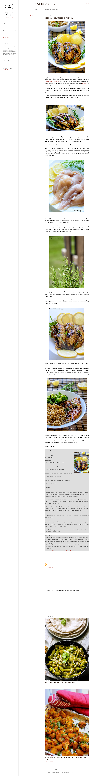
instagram (50, 567)
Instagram (47, 85)
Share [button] (31, 15)
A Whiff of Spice (45, 3)
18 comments (50, 761)
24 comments (50, 684)
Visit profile (9, 17)
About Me (41, 9)
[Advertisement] (67, 604)
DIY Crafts (47, 9)
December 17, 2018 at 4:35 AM (62, 564)
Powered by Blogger (60, 770)
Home (36, 9)
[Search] (88, 3)
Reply (49, 569)
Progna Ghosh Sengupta (9, 14)
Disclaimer (54, 9)
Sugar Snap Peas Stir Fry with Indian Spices (62, 682)
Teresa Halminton (52, 564)
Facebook (84, 83)
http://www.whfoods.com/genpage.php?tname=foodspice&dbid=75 (68, 550)
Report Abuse (6, 37)
